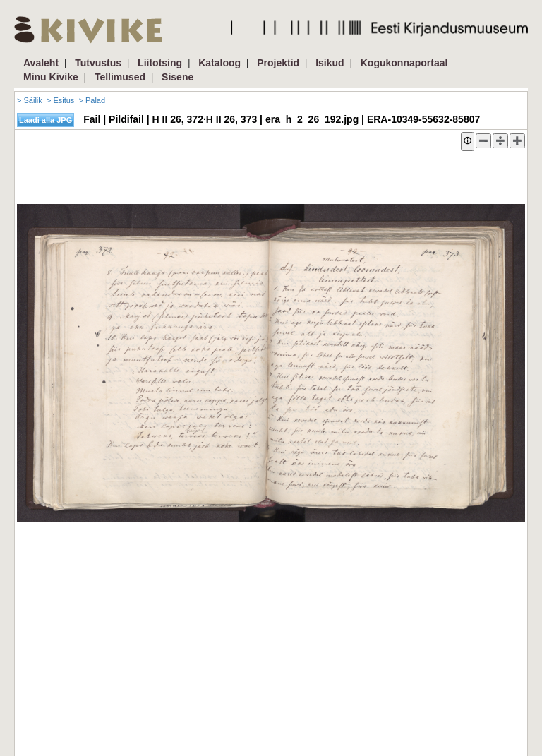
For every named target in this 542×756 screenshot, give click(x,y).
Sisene (177, 77)
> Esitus (60, 100)
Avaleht (41, 62)
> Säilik (29, 100)
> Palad (91, 100)
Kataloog (219, 62)
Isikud (329, 62)
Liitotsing (160, 62)
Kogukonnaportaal (404, 62)
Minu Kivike (50, 77)
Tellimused (120, 77)
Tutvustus (98, 62)
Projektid (278, 62)
